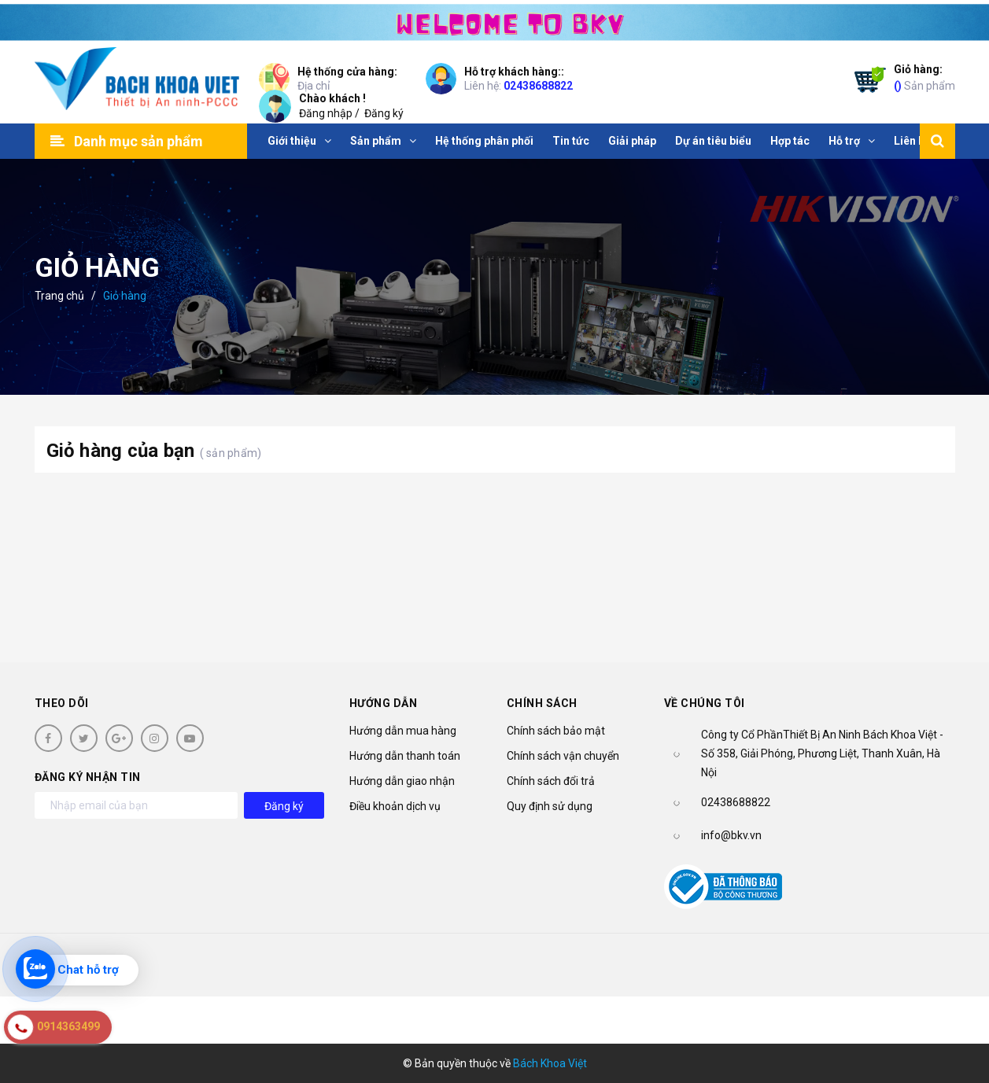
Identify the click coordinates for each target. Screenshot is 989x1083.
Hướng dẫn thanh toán (404, 756)
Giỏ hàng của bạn (154, 451)
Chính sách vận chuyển (563, 756)
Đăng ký (384, 113)
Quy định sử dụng (549, 806)
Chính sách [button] (542, 703)
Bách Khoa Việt (550, 1063)
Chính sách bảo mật (556, 730)
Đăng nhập (325, 113)
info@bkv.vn (731, 835)
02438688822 (538, 85)
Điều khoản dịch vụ (395, 806)
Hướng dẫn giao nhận (402, 781)
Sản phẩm (924, 76)
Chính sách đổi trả (551, 781)
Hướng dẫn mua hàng (402, 730)
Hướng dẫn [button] (383, 703)
